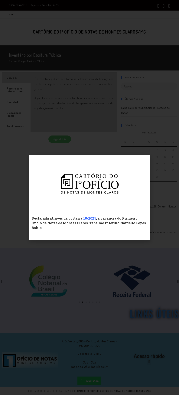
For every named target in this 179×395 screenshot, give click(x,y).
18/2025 (89, 218)
